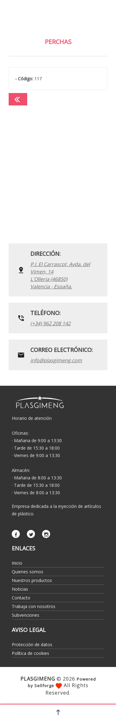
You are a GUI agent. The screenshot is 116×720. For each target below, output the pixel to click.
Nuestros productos (32, 580)
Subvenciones (25, 615)
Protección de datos (32, 644)
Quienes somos (27, 572)
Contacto (21, 598)
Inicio (17, 563)
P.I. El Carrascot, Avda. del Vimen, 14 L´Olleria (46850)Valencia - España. (60, 275)
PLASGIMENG (37, 678)
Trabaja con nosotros (33, 606)
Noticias (20, 589)
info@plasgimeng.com (56, 360)
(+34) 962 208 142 (50, 323)
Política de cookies (30, 653)
